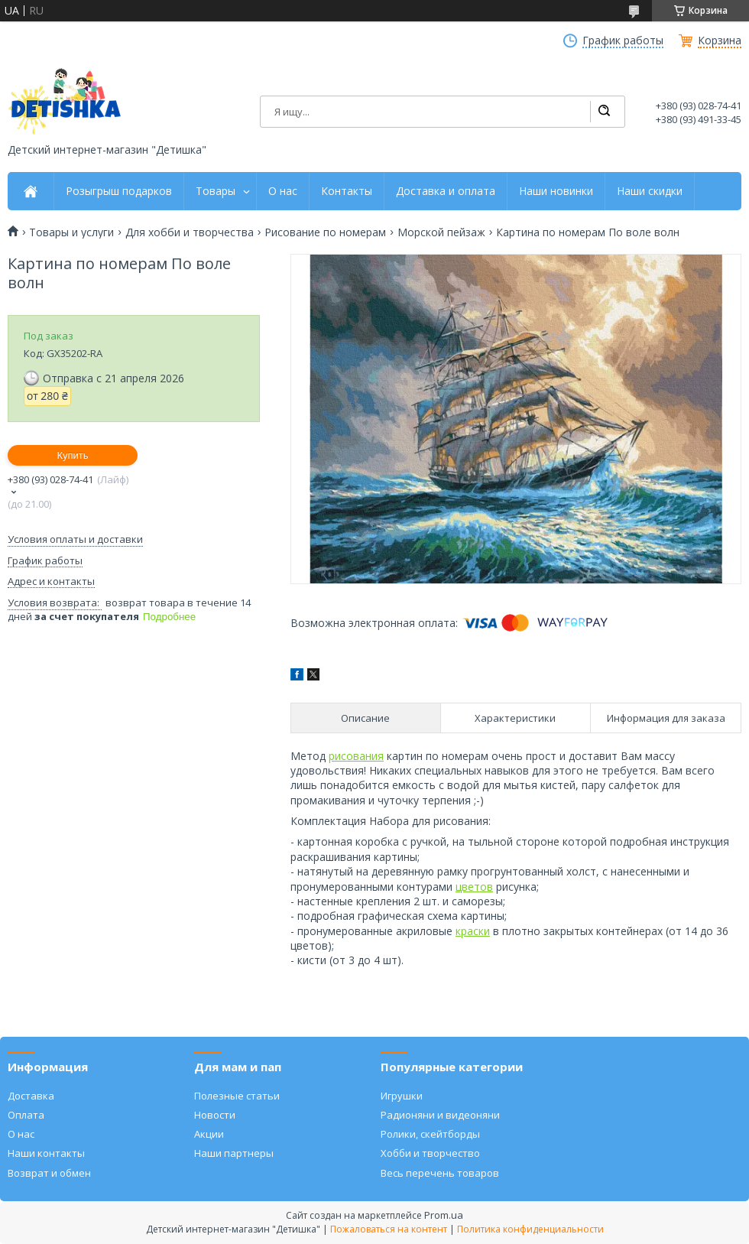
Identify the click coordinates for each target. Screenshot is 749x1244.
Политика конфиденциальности (530, 1229)
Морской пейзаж (441, 232)
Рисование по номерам (325, 232)
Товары (215, 191)
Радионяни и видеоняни (440, 1115)
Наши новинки (556, 191)
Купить (72, 455)
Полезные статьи (237, 1096)
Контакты (346, 191)
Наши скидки (650, 191)
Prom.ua (443, 1215)
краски (473, 931)
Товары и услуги (71, 232)
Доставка (31, 1096)
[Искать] (604, 111)
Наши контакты (46, 1153)
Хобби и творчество (430, 1153)
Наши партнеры (234, 1153)
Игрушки (402, 1096)
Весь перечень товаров (440, 1173)
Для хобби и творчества (189, 232)
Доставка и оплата (445, 191)
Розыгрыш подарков (119, 191)
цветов (474, 886)
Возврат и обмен (49, 1173)
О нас (282, 191)
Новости (214, 1115)
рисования (356, 756)
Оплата (26, 1115)
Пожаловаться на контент (388, 1229)
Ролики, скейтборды (430, 1134)
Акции (209, 1134)
